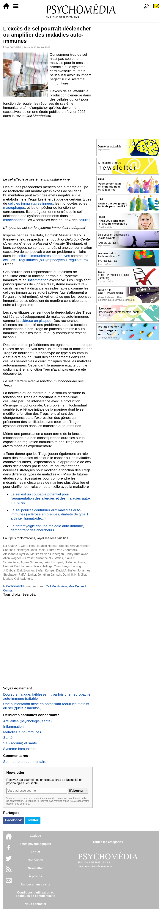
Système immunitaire (20, 749)
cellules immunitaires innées (30, 203)
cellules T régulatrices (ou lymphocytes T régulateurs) (45, 260)
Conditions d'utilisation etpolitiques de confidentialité (35, 894)
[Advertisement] (48, 147)
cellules (84, 220)
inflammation (38, 280)
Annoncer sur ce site (35, 884)
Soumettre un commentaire (24, 762)
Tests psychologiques (35, 843)
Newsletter (35, 868)
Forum (35, 852)
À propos (35, 876)
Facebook (13, 820)
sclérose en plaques (35, 321)
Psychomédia (12, 47)
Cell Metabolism (56, 586)
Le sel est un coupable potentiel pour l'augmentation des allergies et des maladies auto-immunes (50, 498)
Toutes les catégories (108, 842)
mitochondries (14, 220)
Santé (7, 738)
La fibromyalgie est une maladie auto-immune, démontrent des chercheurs (47, 528)
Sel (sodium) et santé (20, 743)
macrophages (14, 207)
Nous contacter (35, 903)
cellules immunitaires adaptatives (44, 256)
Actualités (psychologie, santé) (27, 721)
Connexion (35, 860)
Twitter (32, 820)
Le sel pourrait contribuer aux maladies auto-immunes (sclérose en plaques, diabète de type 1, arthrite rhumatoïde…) (50, 514)
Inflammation (13, 726)
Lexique (35, 835)
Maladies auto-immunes (22, 732)
